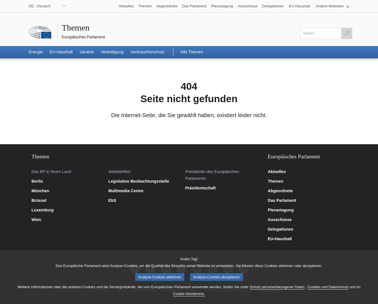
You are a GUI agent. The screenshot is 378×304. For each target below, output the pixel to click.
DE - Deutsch (40, 6)
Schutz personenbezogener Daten (277, 290)
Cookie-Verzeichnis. (189, 297)
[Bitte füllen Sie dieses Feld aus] (326, 33)
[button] (332, 6)
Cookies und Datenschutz (328, 290)
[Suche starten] (346, 33)
